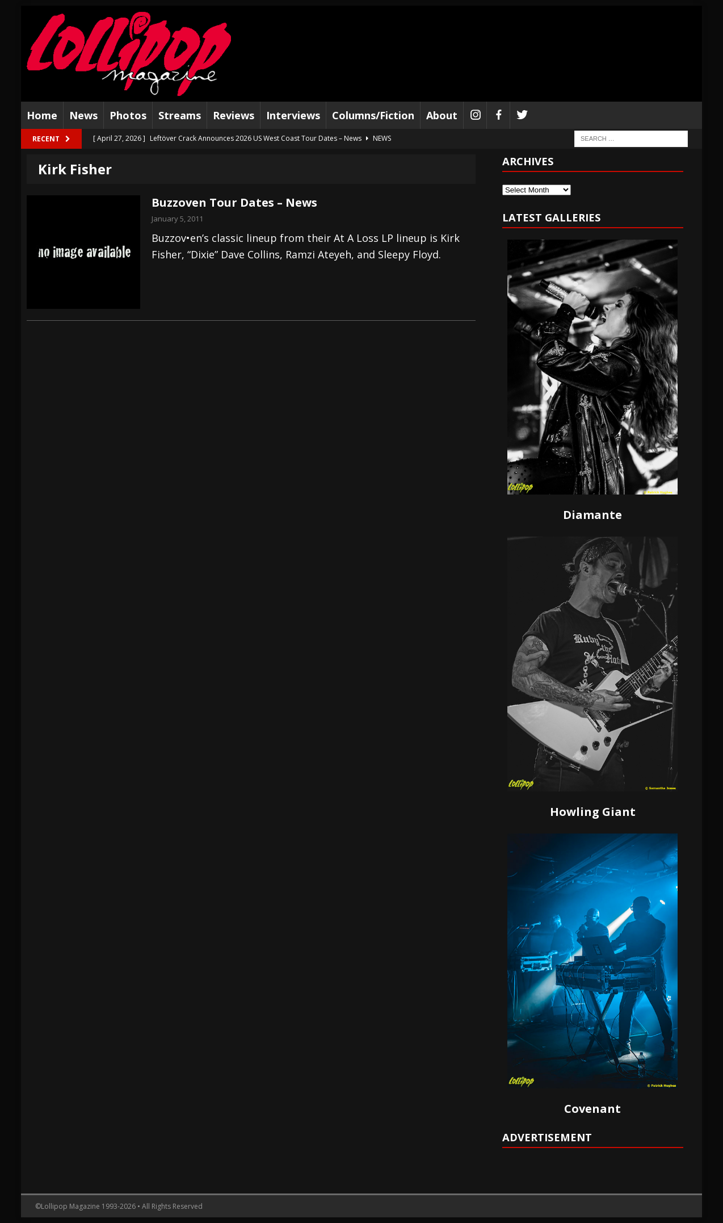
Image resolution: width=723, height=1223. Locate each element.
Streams (179, 115)
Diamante (592, 514)
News (83, 115)
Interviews (293, 115)
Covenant (592, 1108)
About (441, 115)
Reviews (233, 115)
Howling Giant (593, 811)
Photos (128, 115)
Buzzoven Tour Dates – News (234, 202)
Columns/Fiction (373, 115)
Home (42, 115)
